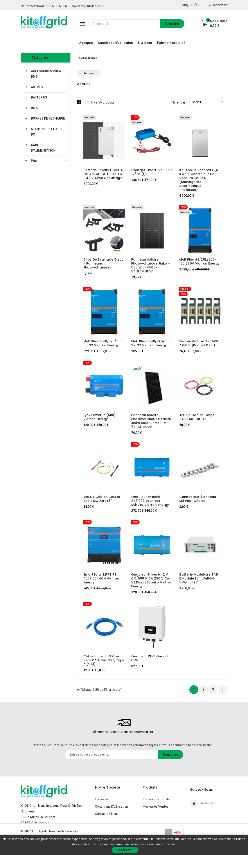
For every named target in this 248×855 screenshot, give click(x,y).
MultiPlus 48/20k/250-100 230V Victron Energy (199, 261)
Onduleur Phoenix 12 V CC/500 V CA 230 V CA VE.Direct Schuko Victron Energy (151, 580)
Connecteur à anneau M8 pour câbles (197, 499)
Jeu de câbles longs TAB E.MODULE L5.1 (196, 417)
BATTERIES (39, 97)
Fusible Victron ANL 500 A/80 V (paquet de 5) (198, 343)
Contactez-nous (107, 814)
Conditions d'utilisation (115, 43)
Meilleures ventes (156, 806)
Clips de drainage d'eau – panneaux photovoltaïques (103, 263)
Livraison (145, 43)
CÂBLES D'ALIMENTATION (43, 147)
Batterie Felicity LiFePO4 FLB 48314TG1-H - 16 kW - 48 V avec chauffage (103, 174)
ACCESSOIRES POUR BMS (46, 73)
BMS (34, 108)
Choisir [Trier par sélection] (208, 101)
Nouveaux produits (156, 799)
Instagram (208, 803)
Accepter (125, 850)
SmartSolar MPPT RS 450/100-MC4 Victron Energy (101, 578)
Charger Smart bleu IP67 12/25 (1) (151, 172)
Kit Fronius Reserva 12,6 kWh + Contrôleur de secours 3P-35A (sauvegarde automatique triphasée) (198, 180)
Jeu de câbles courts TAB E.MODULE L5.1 (101, 499)
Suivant (222, 689)
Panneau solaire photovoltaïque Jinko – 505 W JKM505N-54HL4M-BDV (150, 265)
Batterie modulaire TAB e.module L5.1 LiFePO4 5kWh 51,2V (198, 578)
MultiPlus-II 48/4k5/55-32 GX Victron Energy (150, 343)
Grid (79, 102)
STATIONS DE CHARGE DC (47, 131)
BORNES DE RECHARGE (48, 118)
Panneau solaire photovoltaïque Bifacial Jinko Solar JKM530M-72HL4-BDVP (151, 421)
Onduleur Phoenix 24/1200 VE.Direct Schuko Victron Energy (150, 501)
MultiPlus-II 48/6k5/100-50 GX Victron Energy (103, 343)
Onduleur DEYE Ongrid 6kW (149, 658)
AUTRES (37, 87)
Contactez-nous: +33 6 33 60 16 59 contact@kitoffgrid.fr (62, 6)
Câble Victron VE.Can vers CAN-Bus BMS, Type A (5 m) (103, 660)
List (87, 102)
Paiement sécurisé (171, 43)
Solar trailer (88, 58)
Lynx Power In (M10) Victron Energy (99, 417)
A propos (86, 43)
